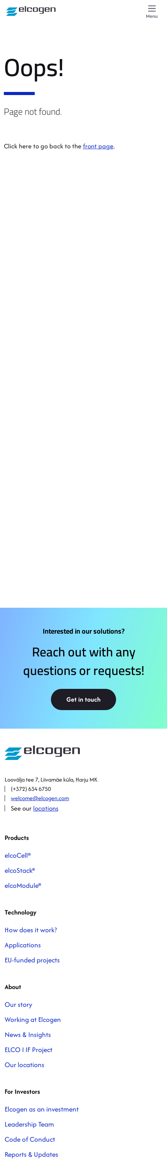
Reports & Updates (31, 1154)
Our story (18, 1004)
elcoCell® (18, 855)
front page (98, 146)
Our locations (24, 1064)
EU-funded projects (32, 960)
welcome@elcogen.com (40, 798)
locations (45, 808)
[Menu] (152, 12)
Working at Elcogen (33, 1019)
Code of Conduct (30, 1139)
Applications (23, 945)
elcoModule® (23, 885)
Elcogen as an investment (42, 1109)
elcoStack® (20, 870)
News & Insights (28, 1034)
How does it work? (31, 930)
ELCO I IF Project (28, 1049)
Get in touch (83, 699)
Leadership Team (29, 1124)
